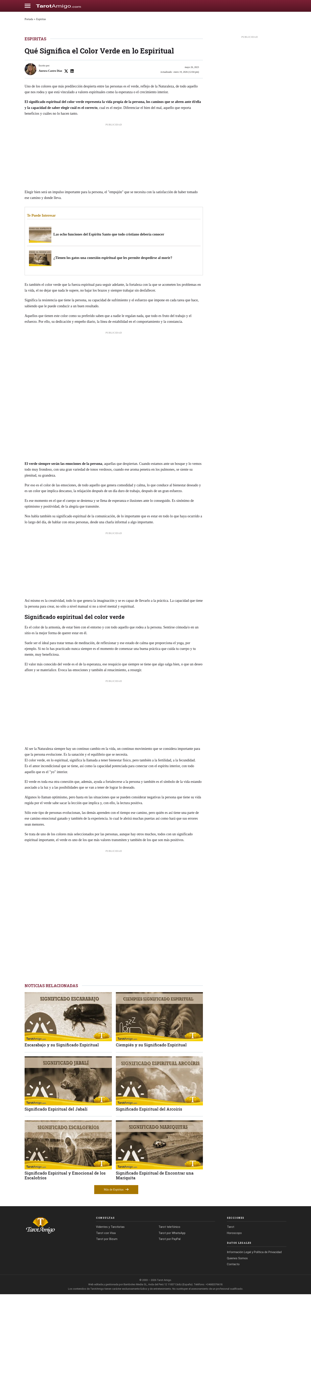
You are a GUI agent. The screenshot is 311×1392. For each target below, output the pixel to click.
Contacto (233, 1362)
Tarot (230, 1325)
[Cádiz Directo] (58, 6)
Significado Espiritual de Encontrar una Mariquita (155, 1273)
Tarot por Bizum (106, 1337)
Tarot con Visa (106, 1331)
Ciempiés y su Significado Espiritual (151, 1142)
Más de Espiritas (116, 1287)
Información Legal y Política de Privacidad (254, 1350)
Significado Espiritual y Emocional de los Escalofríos (65, 1273)
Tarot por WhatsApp (171, 1331)
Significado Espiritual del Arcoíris (149, 1206)
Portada (29, 19)
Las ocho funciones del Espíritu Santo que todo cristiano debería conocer (108, 332)
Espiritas (41, 19)
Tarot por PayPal (169, 1337)
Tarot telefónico (169, 1325)
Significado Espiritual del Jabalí (56, 1206)
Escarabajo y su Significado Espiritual (62, 1142)
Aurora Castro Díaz (50, 168)
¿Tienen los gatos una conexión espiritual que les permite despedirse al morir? (112, 356)
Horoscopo (234, 1331)
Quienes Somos (237, 1356)
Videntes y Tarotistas (110, 1325)
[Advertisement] (114, 255)
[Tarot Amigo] (54, 1323)
